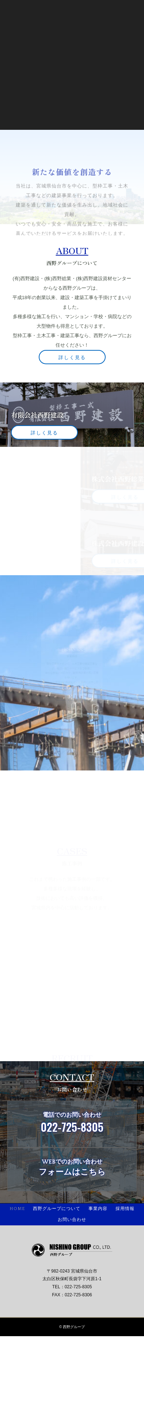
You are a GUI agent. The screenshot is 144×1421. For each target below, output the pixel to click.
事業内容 (97, 1208)
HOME (17, 1208)
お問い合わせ (72, 1219)
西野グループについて (56, 1208)
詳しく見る (72, 357)
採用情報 (124, 1208)
